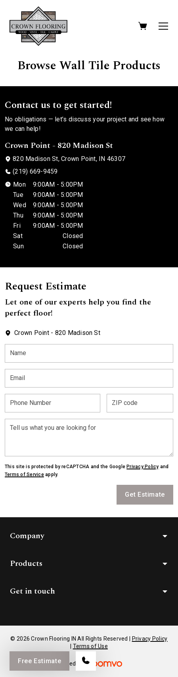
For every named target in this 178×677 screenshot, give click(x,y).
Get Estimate (145, 494)
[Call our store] (86, 661)
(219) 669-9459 (35, 171)
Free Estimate (39, 661)
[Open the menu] (163, 26)
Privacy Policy (142, 466)
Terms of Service (24, 474)
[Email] (89, 378)
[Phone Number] (52, 403)
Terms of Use (90, 646)
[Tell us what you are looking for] (89, 437)
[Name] (89, 353)
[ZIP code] (140, 403)
